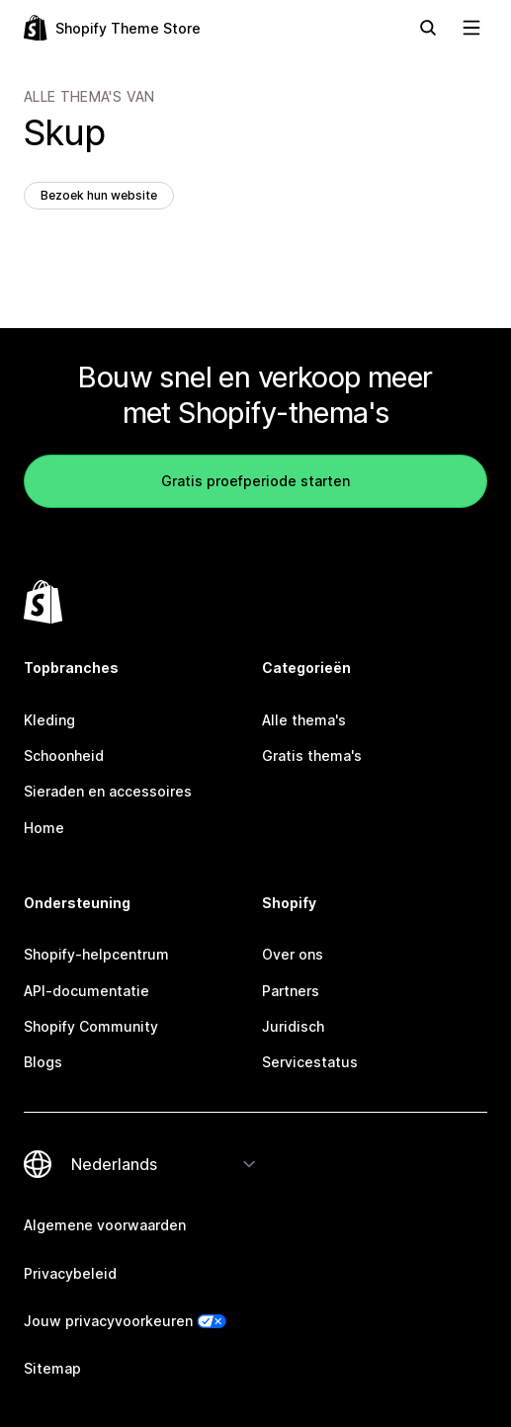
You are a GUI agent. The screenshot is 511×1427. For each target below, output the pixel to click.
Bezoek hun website (99, 195)
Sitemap (52, 1368)
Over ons (292, 954)
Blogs (43, 1061)
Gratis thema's (312, 755)
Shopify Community (91, 1026)
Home (44, 827)
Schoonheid (64, 755)
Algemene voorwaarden (105, 1225)
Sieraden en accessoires (108, 791)
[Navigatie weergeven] (471, 27)
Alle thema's (304, 720)
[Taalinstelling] (164, 1164)
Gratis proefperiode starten (255, 480)
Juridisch (293, 1026)
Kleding (49, 720)
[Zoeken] (428, 27)
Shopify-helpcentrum (96, 954)
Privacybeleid (70, 1273)
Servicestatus (310, 1061)
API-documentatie (86, 990)
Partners (290, 990)
